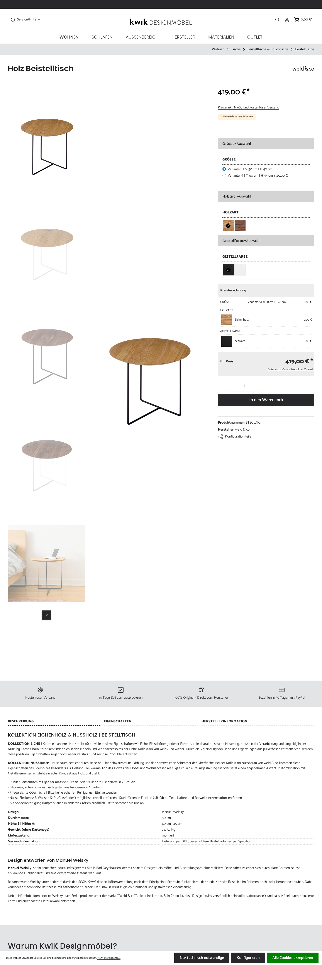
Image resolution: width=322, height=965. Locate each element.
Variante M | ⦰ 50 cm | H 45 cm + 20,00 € (258, 175)
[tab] (54, 722)
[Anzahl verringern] (223, 386)
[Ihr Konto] (287, 19)
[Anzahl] (244, 386)
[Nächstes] (46, 615)
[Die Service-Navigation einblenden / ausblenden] (25, 19)
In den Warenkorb (266, 400)
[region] (108, 375)
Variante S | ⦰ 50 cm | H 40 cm (250, 169)
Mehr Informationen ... (108, 958)
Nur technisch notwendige (202, 958)
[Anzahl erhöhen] (265, 386)
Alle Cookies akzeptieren (292, 958)
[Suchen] (277, 19)
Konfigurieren (248, 958)
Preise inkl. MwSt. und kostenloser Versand (248, 107)
